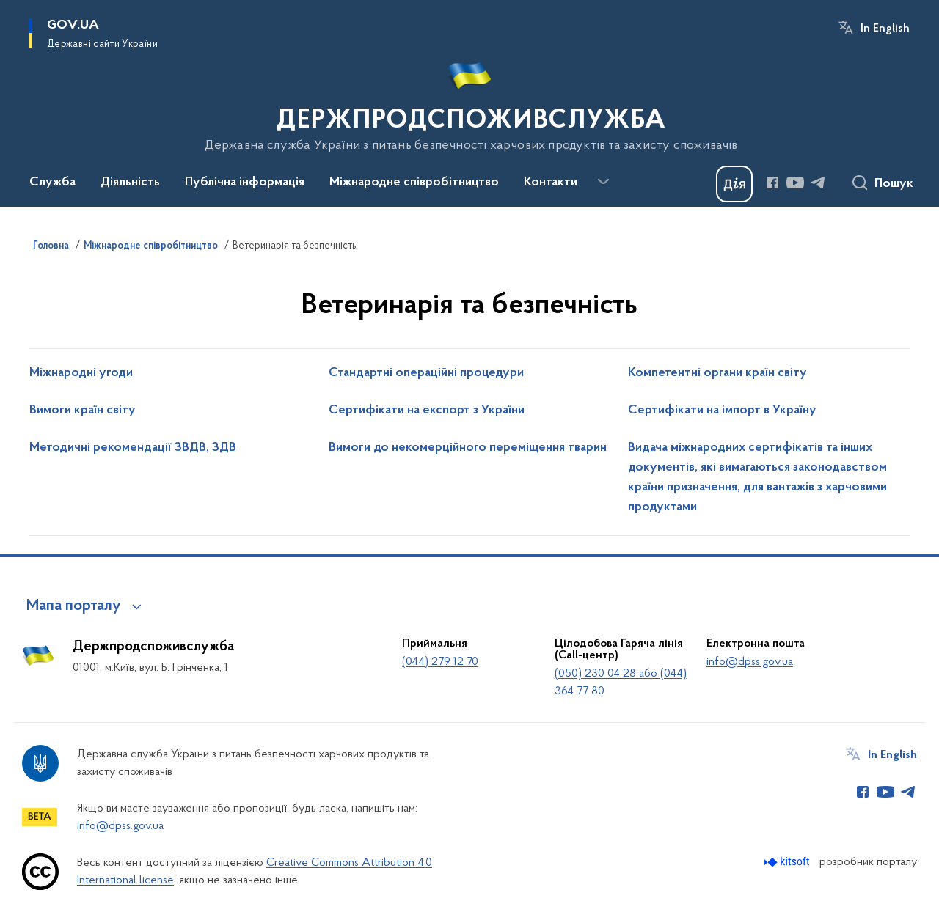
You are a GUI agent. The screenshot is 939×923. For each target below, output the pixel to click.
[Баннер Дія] (734, 184)
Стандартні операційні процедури (426, 373)
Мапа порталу (73, 606)
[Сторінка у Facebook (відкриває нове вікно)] (772, 182)
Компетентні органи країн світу (717, 373)
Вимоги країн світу (82, 410)
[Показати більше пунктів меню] (603, 182)
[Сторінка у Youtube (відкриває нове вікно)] (795, 182)
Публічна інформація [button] (244, 182)
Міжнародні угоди (81, 373)
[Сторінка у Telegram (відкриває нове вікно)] (818, 182)
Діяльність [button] (130, 182)
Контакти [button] (550, 182)
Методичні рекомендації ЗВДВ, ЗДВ (132, 448)
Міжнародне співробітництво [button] (414, 182)
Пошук (893, 184)
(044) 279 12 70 (440, 662)
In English (885, 28)
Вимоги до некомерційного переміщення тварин (468, 448)
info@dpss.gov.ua (749, 662)
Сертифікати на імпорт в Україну (722, 410)
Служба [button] (52, 182)
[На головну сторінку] (470, 101)
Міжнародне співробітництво (151, 246)
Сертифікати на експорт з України (427, 410)
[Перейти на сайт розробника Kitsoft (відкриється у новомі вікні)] (788, 861)
